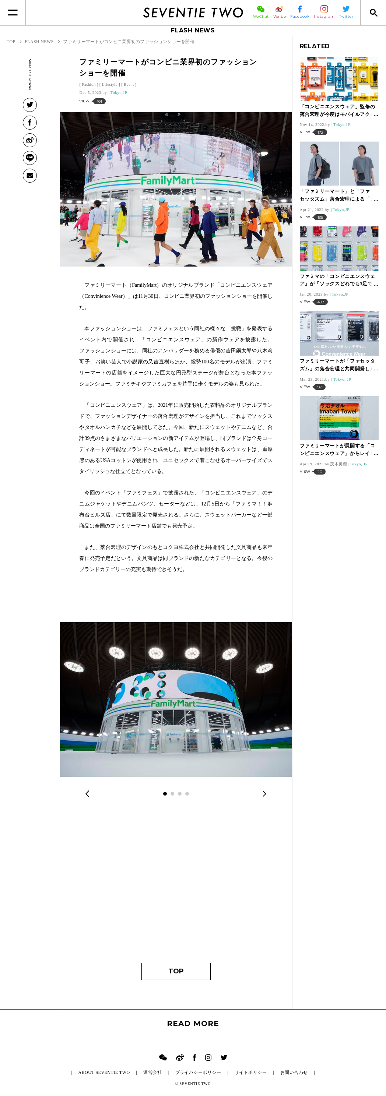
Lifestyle (109, 84)
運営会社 (152, 1072)
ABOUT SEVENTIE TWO (104, 1072)
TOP (176, 971)
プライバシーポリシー (198, 1072)
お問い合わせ (294, 1072)
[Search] (373, 12)
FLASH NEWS (193, 30)
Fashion (88, 84)
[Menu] (12, 12)
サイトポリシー (251, 1072)
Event (129, 84)
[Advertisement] (176, 885)
